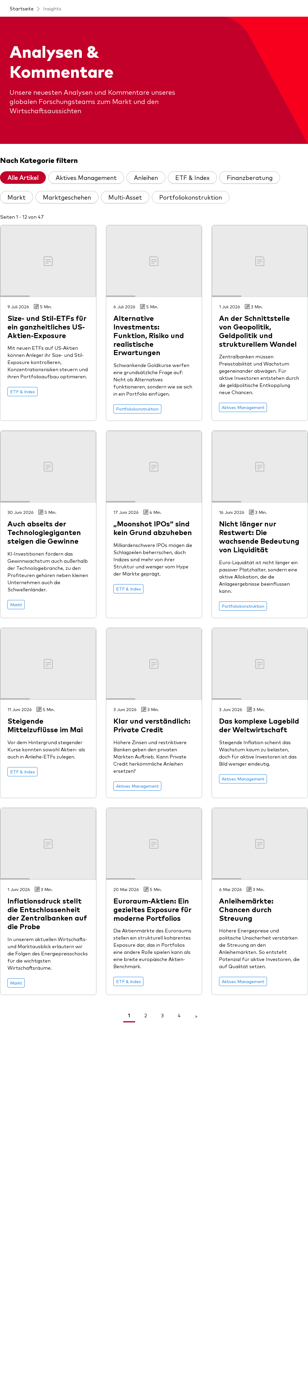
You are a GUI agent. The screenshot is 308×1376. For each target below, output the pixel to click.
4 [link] (179, 1015)
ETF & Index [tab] (192, 177)
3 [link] (162, 1015)
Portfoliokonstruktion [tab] (190, 197)
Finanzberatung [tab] (250, 177)
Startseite (22, 8)
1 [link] (129, 1015)
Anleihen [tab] (146, 177)
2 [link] (145, 1015)
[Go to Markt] (16, 604)
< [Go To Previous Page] (112, 1016)
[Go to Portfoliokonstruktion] (137, 409)
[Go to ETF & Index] (22, 391)
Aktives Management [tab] (86, 177)
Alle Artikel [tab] (22, 177)
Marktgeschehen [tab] (67, 197)
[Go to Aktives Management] (243, 407)
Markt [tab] (16, 197)
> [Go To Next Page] (196, 1016)
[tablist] (154, 189)
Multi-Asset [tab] (125, 197)
